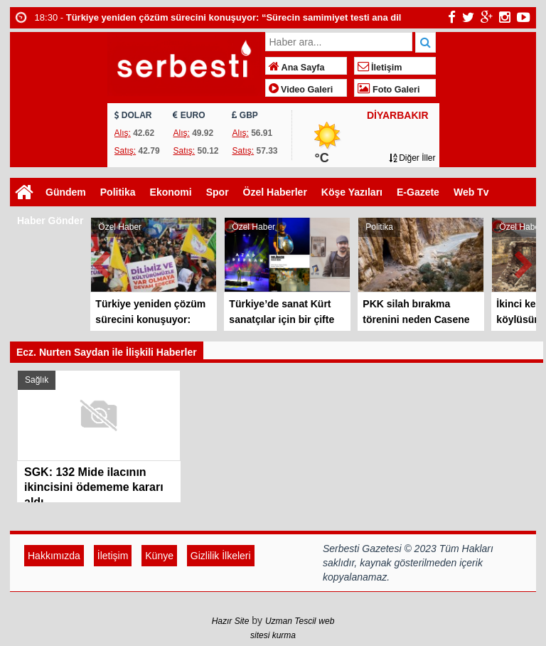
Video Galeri (301, 90)
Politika (118, 192)
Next (524, 262)
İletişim (380, 68)
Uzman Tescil (290, 621)
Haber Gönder (50, 220)
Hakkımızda (54, 555)
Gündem (66, 192)
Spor (217, 192)
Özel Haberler (275, 192)
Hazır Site (231, 621)
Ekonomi (171, 192)
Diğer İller (412, 158)
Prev (101, 262)
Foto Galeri (389, 90)
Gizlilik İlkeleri (221, 555)
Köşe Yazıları (351, 192)
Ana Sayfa (297, 68)
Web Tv (471, 192)
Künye (159, 555)
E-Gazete (418, 192)
